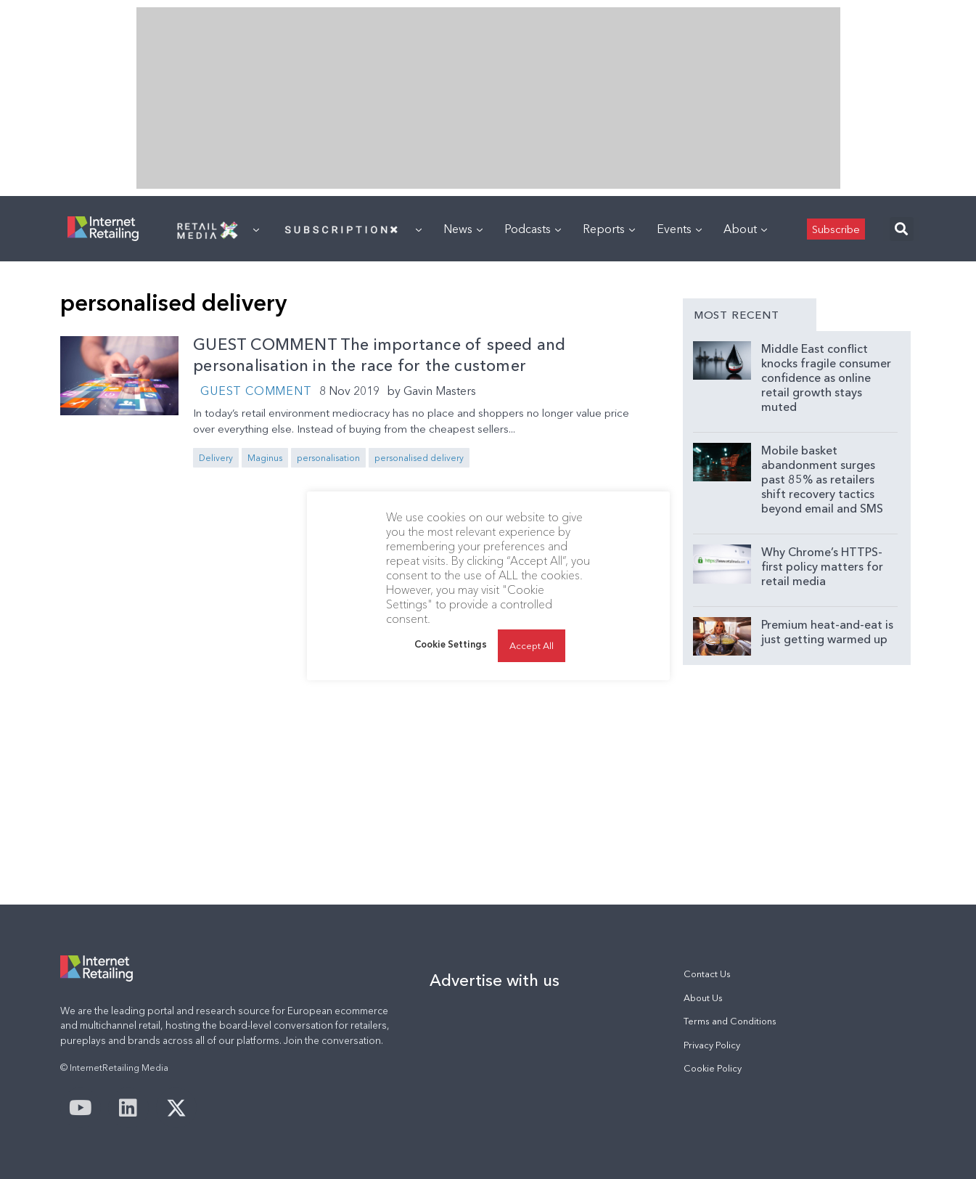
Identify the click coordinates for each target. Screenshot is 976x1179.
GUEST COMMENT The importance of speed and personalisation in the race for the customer (379, 355)
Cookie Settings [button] (450, 644)
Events (679, 228)
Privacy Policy (712, 1045)
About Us (703, 997)
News (463, 228)
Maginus (264, 457)
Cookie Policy (713, 1068)
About (745, 228)
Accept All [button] (531, 645)
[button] (902, 229)
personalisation (328, 457)
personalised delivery (419, 457)
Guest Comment (255, 390)
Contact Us (707, 973)
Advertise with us (494, 980)
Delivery (216, 457)
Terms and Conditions (730, 1021)
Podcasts (532, 228)
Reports (609, 228)
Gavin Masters (439, 390)
